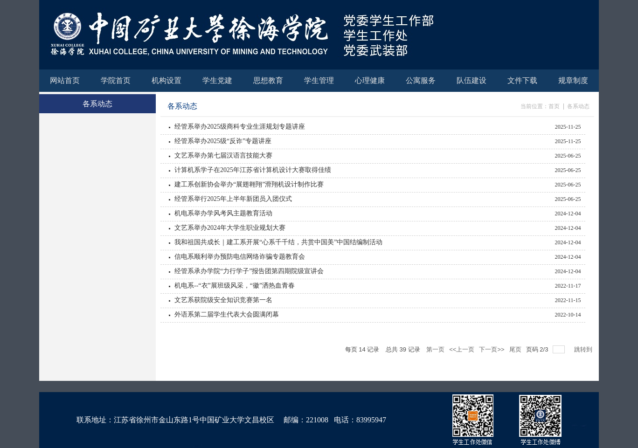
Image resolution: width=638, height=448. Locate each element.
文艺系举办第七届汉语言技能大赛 (223, 155)
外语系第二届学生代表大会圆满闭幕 (226, 314)
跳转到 (584, 349)
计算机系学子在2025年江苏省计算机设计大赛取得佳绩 (252, 169)
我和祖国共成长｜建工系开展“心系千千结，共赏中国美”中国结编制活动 (278, 242)
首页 (554, 106)
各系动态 (578, 106)
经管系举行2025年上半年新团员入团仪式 (233, 198)
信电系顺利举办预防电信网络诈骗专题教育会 (239, 256)
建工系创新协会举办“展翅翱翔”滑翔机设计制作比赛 (249, 184)
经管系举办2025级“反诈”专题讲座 (222, 141)
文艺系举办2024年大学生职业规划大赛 (229, 227)
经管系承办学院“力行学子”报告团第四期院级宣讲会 (249, 271)
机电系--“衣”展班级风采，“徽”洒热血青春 (234, 285)
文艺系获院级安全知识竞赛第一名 (223, 299)
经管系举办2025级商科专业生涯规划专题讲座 (239, 126)
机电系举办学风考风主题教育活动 (223, 213)
